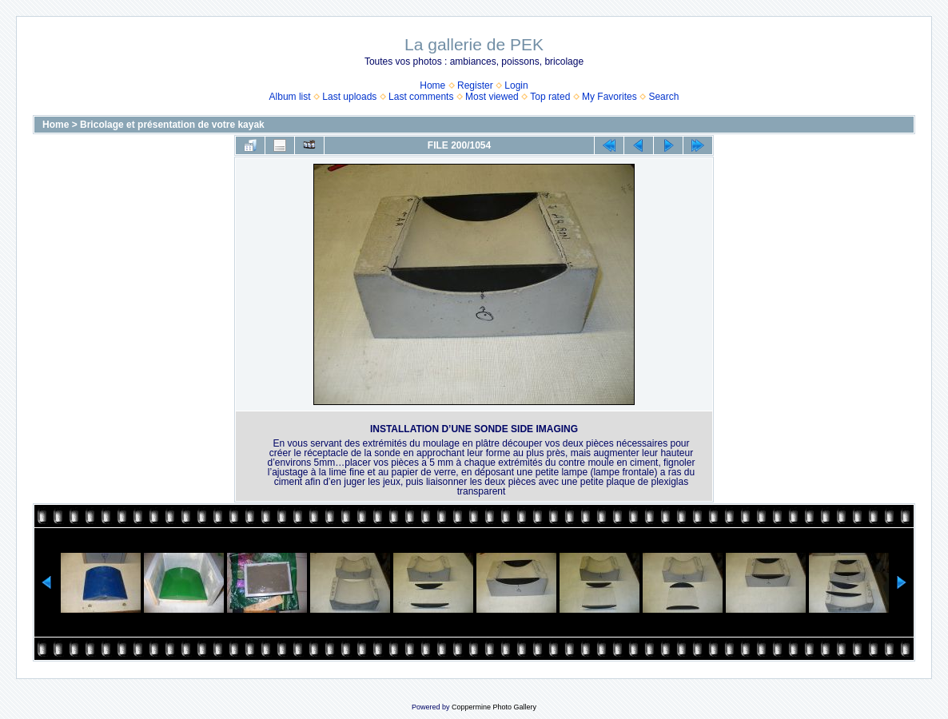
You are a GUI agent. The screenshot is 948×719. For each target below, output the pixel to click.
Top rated (550, 96)
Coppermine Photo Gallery (494, 707)
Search (663, 96)
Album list (290, 96)
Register (475, 85)
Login (516, 85)
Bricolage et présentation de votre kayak (172, 124)
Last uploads (349, 96)
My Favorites (609, 96)
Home (432, 85)
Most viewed (492, 96)
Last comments (420, 96)
